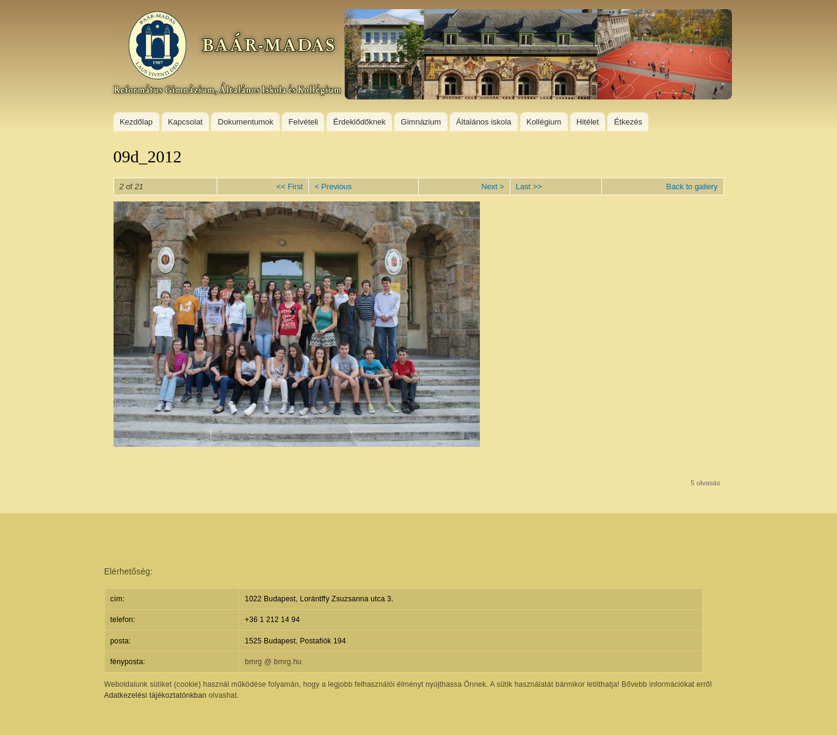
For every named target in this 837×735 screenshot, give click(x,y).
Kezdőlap (136, 121)
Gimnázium (421, 121)
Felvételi (303, 121)
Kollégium (543, 121)
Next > (492, 186)
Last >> (529, 186)
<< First (290, 186)
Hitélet (587, 121)
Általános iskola (483, 121)
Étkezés (628, 121)
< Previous (333, 186)
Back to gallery (691, 186)
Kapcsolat (185, 121)
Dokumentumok (246, 121)
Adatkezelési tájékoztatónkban (155, 695)
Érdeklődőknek (359, 121)
